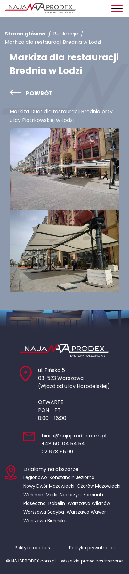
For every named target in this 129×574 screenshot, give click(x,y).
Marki (51, 494)
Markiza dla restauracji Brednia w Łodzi (53, 42)
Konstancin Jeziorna (72, 477)
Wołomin (33, 494)
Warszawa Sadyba (43, 512)
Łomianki (93, 494)
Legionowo (35, 477)
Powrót (39, 93)
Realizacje (65, 33)
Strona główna (25, 33)
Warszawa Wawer (86, 512)
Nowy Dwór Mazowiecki (48, 486)
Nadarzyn (70, 494)
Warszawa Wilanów (89, 503)
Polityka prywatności (92, 548)
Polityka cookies (32, 548)
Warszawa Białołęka (45, 520)
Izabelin (56, 503)
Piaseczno (34, 503)
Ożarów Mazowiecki (98, 486)
